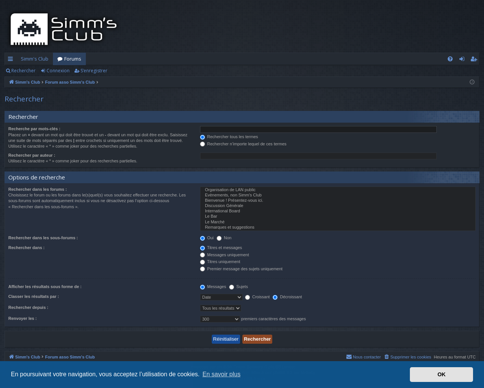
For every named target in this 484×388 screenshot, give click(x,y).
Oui (207, 237)
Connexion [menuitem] (463, 60)
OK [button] (441, 374)
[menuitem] (450, 59)
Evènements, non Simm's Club (338, 195)
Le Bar (338, 216)
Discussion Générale (338, 206)
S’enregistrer (94, 70)
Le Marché (338, 222)
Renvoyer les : (22, 318)
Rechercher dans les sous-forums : (43, 237)
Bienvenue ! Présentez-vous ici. (338, 200)
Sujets (238, 286)
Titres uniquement (220, 261)
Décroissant (287, 297)
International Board (338, 211)
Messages (213, 286)
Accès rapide (12, 60)
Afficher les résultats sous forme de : (45, 286)
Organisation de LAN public (338, 190)
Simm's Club (34, 58)
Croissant (257, 297)
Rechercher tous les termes (229, 136)
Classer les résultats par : (33, 296)
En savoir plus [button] (221, 374)
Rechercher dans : (26, 247)
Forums (72, 58)
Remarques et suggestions (338, 227)
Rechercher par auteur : (31, 155)
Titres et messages (221, 247)
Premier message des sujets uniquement (241, 268)
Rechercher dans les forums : (37, 189)
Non (224, 237)
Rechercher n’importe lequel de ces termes (243, 144)
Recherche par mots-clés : (34, 128)
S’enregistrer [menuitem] (475, 60)
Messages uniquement (224, 254)
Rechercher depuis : (28, 307)
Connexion (58, 70)
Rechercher (23, 70)
